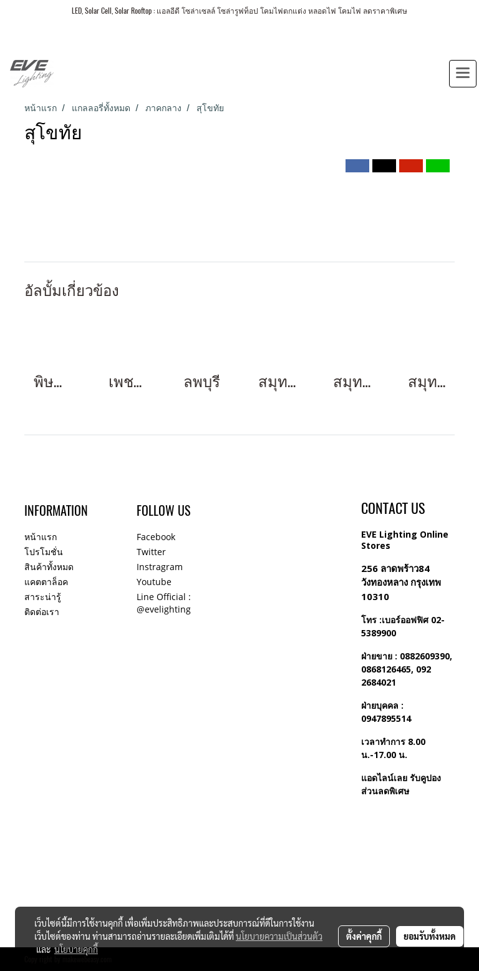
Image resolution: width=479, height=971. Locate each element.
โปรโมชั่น (43, 552)
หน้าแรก (40, 537)
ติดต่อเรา (41, 612)
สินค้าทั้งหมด (49, 567)
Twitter (151, 552)
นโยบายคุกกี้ (76, 949)
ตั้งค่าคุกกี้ (364, 936)
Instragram (160, 567)
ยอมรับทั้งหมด (430, 936)
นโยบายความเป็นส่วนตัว (279, 936)
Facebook (156, 537)
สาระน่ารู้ (42, 597)
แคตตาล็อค (46, 582)
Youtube (154, 582)
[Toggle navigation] (463, 73)
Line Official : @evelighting (164, 603)
